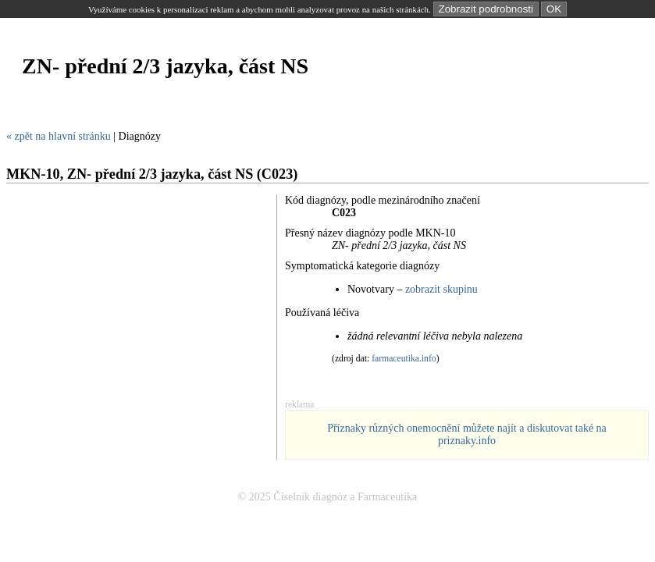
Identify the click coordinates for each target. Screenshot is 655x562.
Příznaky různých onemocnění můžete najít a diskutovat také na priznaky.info (467, 434)
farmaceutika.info (404, 359)
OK (553, 9)
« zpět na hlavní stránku (58, 136)
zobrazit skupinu (441, 289)
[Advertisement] (290, 112)
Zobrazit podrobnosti (486, 9)
